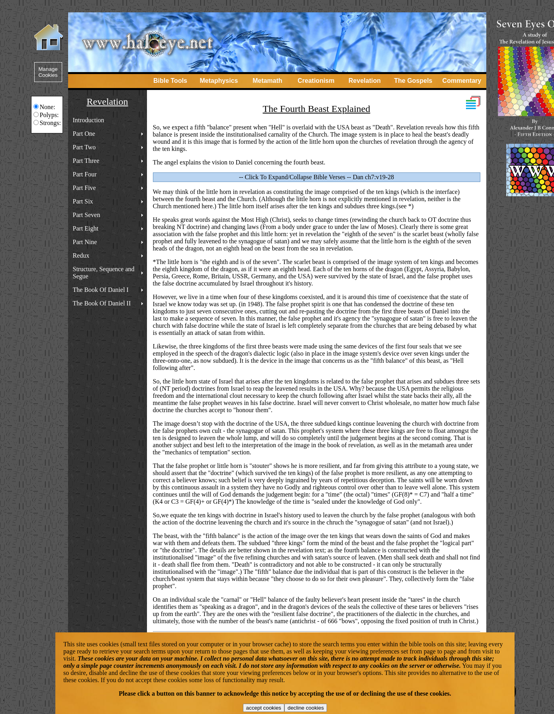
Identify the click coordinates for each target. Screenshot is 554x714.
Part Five (84, 187)
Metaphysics (219, 80)
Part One (84, 133)
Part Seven (86, 214)
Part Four (85, 174)
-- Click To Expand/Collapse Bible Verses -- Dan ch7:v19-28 (316, 177)
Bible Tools (170, 80)
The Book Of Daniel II (102, 303)
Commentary (462, 80)
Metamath (267, 80)
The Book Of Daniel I (101, 289)
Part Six (83, 201)
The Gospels (413, 80)
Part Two (84, 147)
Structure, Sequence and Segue (104, 273)
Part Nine (85, 242)
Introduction (88, 120)
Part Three (86, 160)
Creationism (316, 80)
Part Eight (85, 228)
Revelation (364, 80)
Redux (81, 255)
